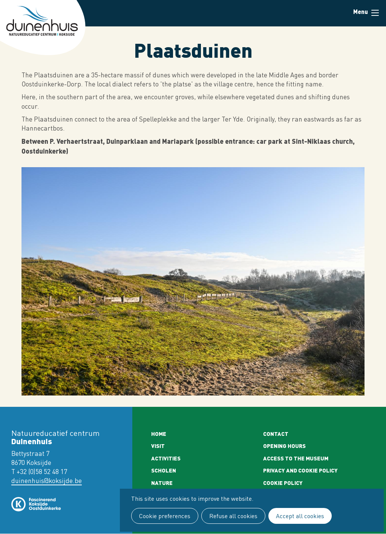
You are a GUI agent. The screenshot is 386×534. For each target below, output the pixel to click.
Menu (375, 13)
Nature (162, 482)
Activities (166, 458)
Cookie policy (283, 482)
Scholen (163, 470)
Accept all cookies (300, 516)
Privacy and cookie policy (300, 470)
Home (158, 433)
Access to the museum (295, 458)
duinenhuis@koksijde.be (46, 481)
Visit (158, 445)
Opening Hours (284, 445)
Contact (275, 433)
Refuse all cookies (233, 516)
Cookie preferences (164, 516)
